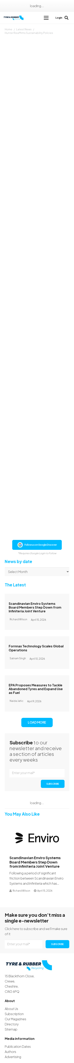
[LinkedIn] (18, 1048)
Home (8, 29)
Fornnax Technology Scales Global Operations (36, 614)
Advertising (13, 1023)
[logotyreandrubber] (13, 17)
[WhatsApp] (30, 1048)
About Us (11, 975)
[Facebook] (6, 1048)
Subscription (14, 980)
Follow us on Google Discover (37, 511)
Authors (10, 1018)
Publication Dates (18, 1013)
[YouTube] (24, 1048)
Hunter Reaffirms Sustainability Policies (29, 32)
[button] (46, 18)
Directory (12, 991)
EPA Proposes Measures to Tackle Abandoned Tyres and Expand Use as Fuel (36, 655)
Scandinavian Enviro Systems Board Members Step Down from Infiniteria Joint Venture (35, 573)
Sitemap (11, 996)
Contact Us (13, 1040)
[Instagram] (12, 1048)
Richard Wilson (21, 857)
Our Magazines (15, 985)
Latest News (24, 29)
